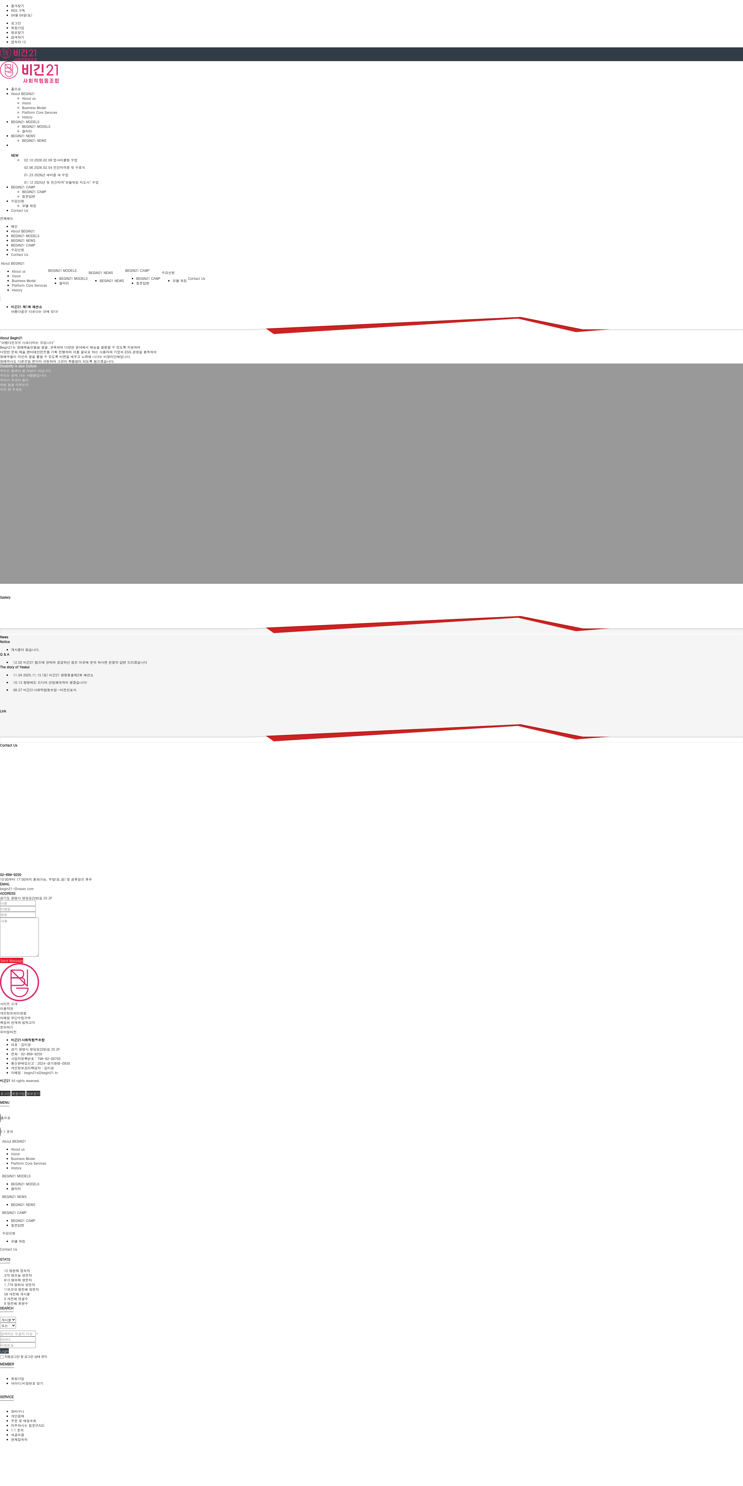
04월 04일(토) (21, 15)
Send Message (11, 960)
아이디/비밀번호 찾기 (27, 1383)
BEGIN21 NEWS (34, 140)
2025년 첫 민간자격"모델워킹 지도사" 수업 (60, 182)
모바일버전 (8, 1031)
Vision (26, 103)
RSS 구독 (18, 10)
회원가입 (17, 27)
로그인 (16, 23)
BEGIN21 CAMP (34, 191)
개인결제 (17, 1416)
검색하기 (17, 37)
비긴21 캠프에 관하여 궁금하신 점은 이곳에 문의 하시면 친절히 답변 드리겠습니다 (79, 662)
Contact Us (19, 254)
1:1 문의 (17, 1430)
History (27, 117)
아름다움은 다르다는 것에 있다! (34, 311)
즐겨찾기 (17, 5)
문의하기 (6, 1027)
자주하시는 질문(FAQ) (27, 1425)
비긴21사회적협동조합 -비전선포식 (44, 689)
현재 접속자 (17, 1270)
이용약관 (6, 1008)
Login (4, 1351)
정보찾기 (17, 32)
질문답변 (28, 196)
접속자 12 (18, 41)
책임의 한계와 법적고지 (17, 1022)
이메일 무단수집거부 (15, 1017)
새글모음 (17, 1434)
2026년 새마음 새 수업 (45, 174)
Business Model (34, 107)
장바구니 (17, 1411)
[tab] (371, 1141)
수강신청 (17, 249)
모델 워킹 (29, 205)
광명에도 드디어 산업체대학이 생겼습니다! (49, 682)
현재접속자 (19, 1439)
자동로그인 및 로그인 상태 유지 (23, 1356)
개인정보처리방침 (13, 1013)
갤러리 (27, 131)
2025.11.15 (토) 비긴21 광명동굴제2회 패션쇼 (52, 675)
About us (29, 98)
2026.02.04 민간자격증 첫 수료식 (53, 167)
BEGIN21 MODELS (36, 126)
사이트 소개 (9, 1003)
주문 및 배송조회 (23, 1420)
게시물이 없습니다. (25, 649)
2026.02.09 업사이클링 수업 (50, 160)
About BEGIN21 (23, 231)
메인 (14, 226)
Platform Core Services (39, 112)
